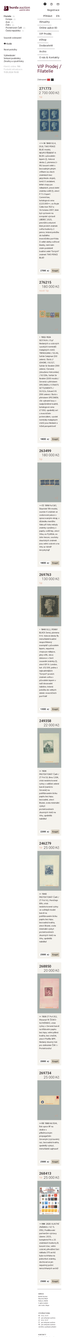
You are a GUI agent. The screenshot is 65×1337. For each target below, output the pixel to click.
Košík (8, 44)
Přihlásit (47, 16)
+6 (56, 136)
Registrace (53, 10)
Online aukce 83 (48, 28)
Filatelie (7, 16)
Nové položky (10, 50)
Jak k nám (41, 1305)
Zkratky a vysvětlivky (14, 61)
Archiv (42, 52)
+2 (56, 498)
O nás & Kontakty (49, 57)
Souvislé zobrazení (12, 38)
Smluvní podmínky (12, 58)
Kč (48, 271)
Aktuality (44, 22)
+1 (56, 329)
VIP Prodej (45, 34)
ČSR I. (8, 25)
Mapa (47, 1305)
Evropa (9, 19)
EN (57, 16)
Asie (8, 22)
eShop (42, 40)
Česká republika (13, 31)
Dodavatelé (46, 46)
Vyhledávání (9, 55)
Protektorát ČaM (14, 28)
